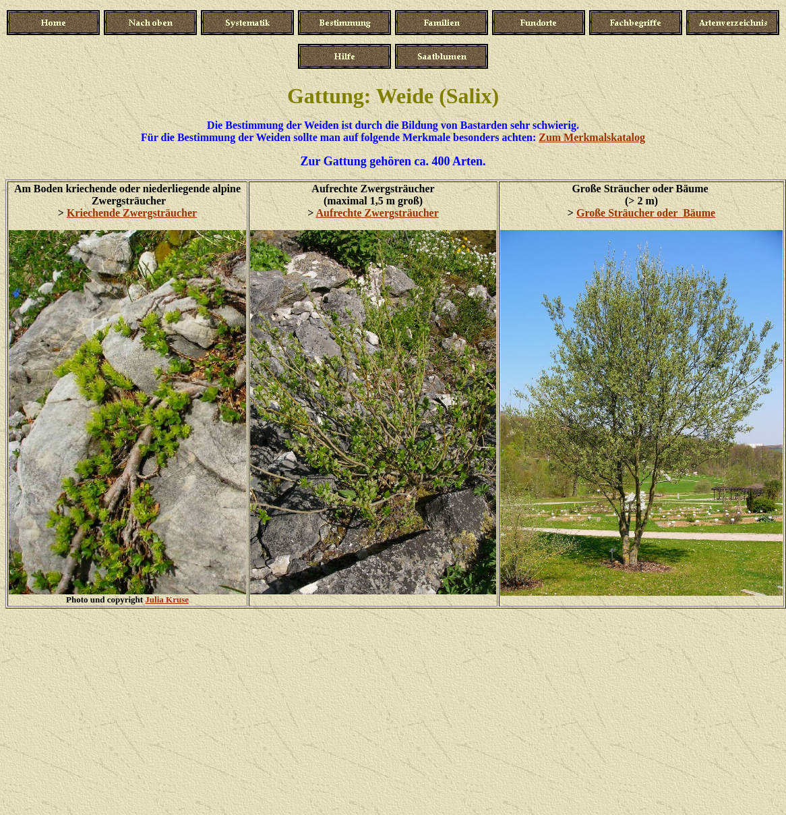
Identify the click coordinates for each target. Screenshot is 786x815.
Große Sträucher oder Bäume (645, 213)
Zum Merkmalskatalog (592, 137)
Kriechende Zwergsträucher (132, 213)
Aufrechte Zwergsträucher (376, 213)
